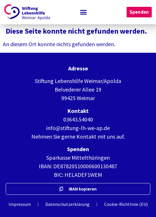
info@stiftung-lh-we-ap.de (78, 127)
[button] (83, 12)
